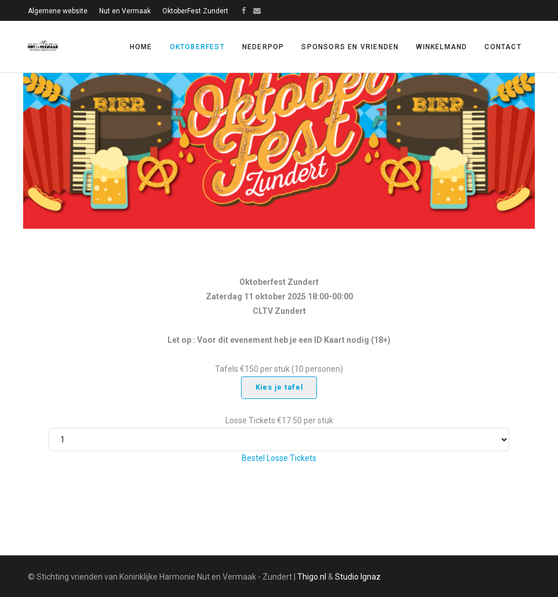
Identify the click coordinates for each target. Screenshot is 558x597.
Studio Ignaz (358, 576)
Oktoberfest (197, 47)
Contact (502, 47)
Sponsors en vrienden (350, 47)
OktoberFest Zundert (195, 11)
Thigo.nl (311, 576)
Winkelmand (441, 47)
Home (141, 47)
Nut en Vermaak (125, 11)
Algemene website (57, 11)
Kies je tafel (279, 387)
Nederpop (263, 47)
